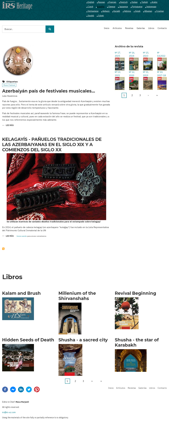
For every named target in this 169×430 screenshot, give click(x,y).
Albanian (148, 11)
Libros (151, 28)
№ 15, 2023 (146, 54)
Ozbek (101, 15)
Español (100, 6)
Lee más (10, 125)
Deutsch (124, 2)
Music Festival (9, 85)
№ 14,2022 (161, 54)
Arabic (154, 2)
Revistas (129, 28)
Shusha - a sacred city (83, 340)
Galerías (141, 28)
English (91, 2)
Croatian (160, 11)
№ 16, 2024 (132, 54)
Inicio (106, 28)
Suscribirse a (3, 249)
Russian (101, 2)
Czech (90, 6)
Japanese (123, 6)
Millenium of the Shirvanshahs (77, 296)
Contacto (162, 28)
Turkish (144, 2)
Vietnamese (93, 11)
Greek (137, 11)
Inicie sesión (22, 236)
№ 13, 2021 (118, 74)
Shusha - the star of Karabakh (137, 342)
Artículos (117, 28)
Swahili (91, 15)
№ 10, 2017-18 (161, 74)
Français (112, 2)
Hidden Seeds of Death (28, 340)
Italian (134, 2)
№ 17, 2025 (118, 54)
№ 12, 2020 (132, 74)
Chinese (111, 6)
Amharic (106, 11)
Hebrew (127, 11)
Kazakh (117, 11)
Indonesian (151, 6)
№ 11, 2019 (146, 74)
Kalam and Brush (21, 293)
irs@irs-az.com (9, 412)
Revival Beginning (135, 293)
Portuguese (137, 6)
